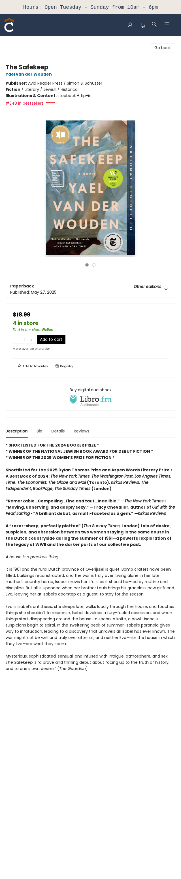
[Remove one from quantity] (16, 339)
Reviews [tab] (82, 431)
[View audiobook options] (90, 397)
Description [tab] (17, 431)
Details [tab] (58, 431)
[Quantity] (24, 339)
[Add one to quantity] (31, 339)
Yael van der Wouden (30, 74)
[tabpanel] (90, 563)
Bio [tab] (40, 431)
